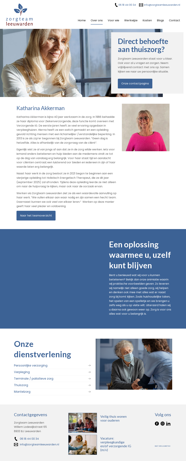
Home (82, 20)
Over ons (97, 20)
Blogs (160, 20)
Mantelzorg (22, 391)
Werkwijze (131, 20)
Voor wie (113, 20)
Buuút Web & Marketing (162, 446)
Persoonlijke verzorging (30, 365)
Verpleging (22, 372)
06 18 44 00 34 (127, 5)
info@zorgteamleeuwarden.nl (162, 5)
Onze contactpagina (135, 83)
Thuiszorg (21, 385)
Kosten (147, 20)
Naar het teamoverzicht (36, 215)
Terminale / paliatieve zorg (33, 378)
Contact (174, 20)
